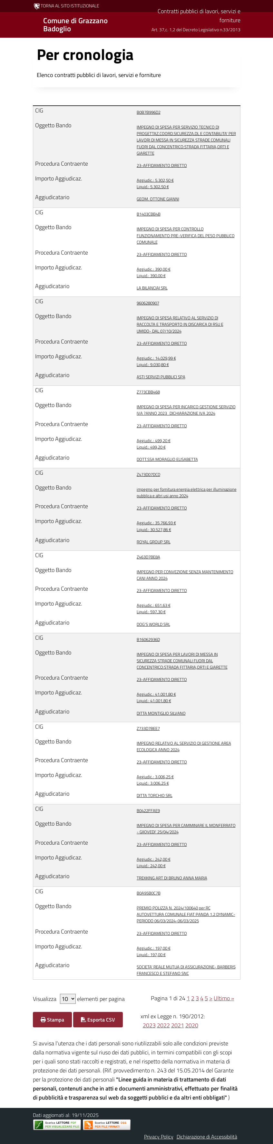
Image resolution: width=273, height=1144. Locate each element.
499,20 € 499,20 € (154, 443)
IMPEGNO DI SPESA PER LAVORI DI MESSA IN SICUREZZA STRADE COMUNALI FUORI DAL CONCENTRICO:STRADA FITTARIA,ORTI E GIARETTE (182, 660)
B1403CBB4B (149, 214)
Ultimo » (224, 998)
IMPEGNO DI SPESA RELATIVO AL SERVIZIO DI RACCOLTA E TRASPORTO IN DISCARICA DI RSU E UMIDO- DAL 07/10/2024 (180, 324)
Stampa (52, 1019)
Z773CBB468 (148, 392)
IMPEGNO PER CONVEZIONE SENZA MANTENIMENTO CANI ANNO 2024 (185, 574)
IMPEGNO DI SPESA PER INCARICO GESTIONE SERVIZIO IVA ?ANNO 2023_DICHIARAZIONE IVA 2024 (186, 409)
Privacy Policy (158, 1136)
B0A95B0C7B (149, 893)
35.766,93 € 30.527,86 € (156, 525)
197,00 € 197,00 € (154, 951)
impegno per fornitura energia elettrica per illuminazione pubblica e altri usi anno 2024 (187, 492)
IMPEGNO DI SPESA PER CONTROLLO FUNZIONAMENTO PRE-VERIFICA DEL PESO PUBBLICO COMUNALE (186, 235)
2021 (177, 1025)
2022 (163, 1025)
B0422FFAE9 (148, 810)
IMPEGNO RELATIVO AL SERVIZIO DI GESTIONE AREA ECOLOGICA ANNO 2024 (184, 746)
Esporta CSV (98, 1019)
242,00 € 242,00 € (154, 862)
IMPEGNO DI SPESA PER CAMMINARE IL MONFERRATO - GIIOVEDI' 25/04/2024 (186, 828)
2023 (149, 1025)
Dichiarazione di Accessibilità (207, 1136)
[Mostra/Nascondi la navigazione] (8, 24)
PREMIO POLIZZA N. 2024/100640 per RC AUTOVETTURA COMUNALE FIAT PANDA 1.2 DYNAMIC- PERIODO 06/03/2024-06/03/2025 (186, 914)
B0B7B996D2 (149, 112)
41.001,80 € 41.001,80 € (156, 697)
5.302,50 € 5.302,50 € (155, 183)
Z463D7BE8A (148, 557)
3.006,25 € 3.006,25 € (155, 779)
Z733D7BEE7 (148, 728)
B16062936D (148, 639)
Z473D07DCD (148, 474)
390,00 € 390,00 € (154, 272)
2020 (191, 1025)
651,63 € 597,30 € (154, 608)
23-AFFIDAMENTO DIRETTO (162, 165)
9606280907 (148, 303)
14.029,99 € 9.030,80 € (156, 361)
